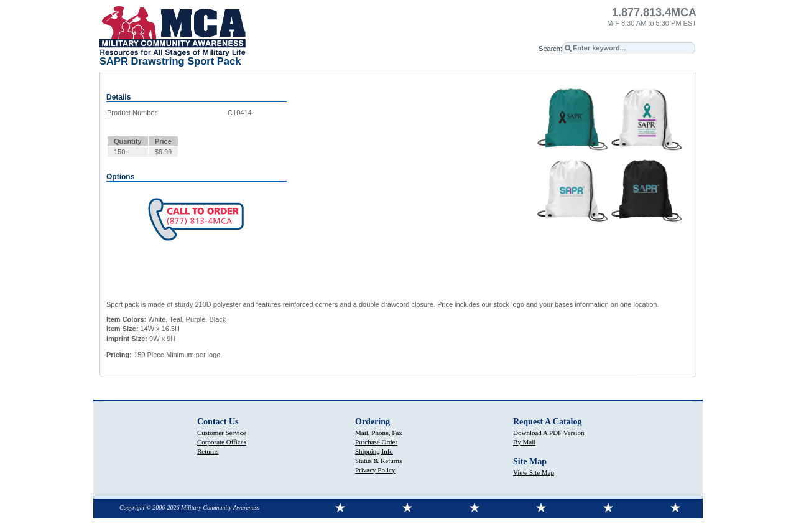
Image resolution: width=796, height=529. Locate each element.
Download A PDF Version (548, 432)
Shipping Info (374, 451)
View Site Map (533, 472)
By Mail (524, 442)
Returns (207, 451)
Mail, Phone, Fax (378, 432)
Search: (550, 48)
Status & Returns (378, 460)
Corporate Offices (221, 442)
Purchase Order (376, 442)
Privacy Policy (375, 470)
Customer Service (221, 432)
